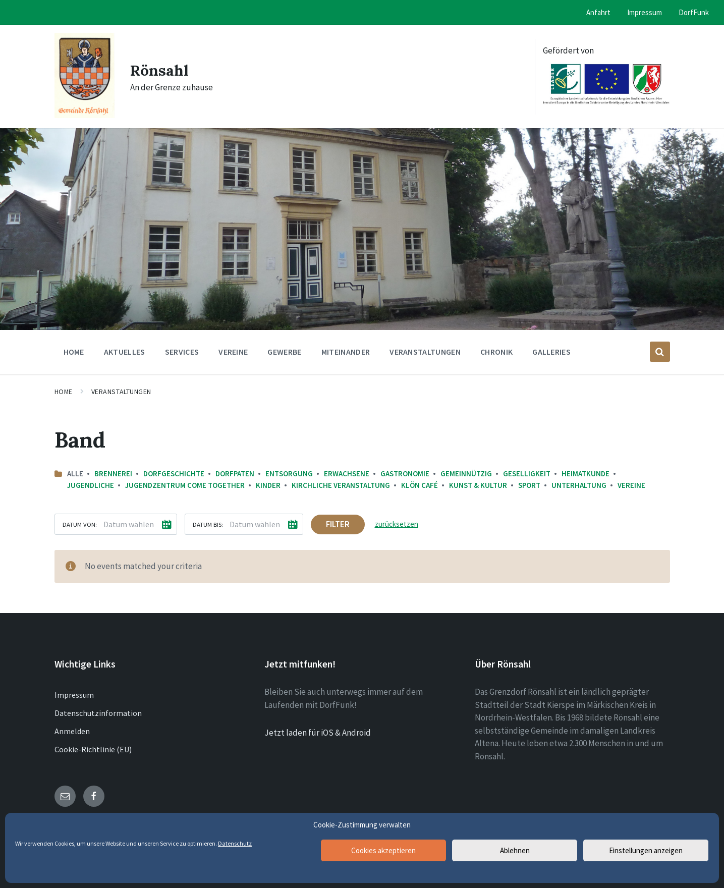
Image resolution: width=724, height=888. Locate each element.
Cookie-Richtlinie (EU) (93, 749)
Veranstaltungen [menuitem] (425, 352)
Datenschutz (235, 843)
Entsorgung (289, 473)
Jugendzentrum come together (185, 485)
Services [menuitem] (182, 352)
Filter (338, 524)
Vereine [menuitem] (233, 352)
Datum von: (80, 524)
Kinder (268, 485)
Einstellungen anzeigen (646, 850)
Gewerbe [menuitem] (284, 352)
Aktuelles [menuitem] (124, 352)
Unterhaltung (578, 485)
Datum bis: (208, 524)
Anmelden (72, 731)
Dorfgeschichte (173, 473)
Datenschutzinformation (98, 713)
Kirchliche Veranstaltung (341, 485)
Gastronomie (404, 473)
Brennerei (113, 473)
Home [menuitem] (74, 352)
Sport (529, 485)
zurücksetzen (396, 524)
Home (63, 391)
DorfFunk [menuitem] (694, 12)
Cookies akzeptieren (383, 850)
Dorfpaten (234, 473)
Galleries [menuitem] (551, 352)
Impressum (74, 695)
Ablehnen (515, 850)
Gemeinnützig (466, 473)
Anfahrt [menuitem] (598, 12)
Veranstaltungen (121, 391)
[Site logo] (84, 115)
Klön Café (419, 485)
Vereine (631, 485)
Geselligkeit (526, 473)
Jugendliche (90, 485)
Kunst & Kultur (478, 485)
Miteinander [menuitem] (345, 352)
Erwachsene (346, 473)
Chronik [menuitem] (496, 352)
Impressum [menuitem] (644, 12)
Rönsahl (159, 70)
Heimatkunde (585, 473)
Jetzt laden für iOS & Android (317, 732)
